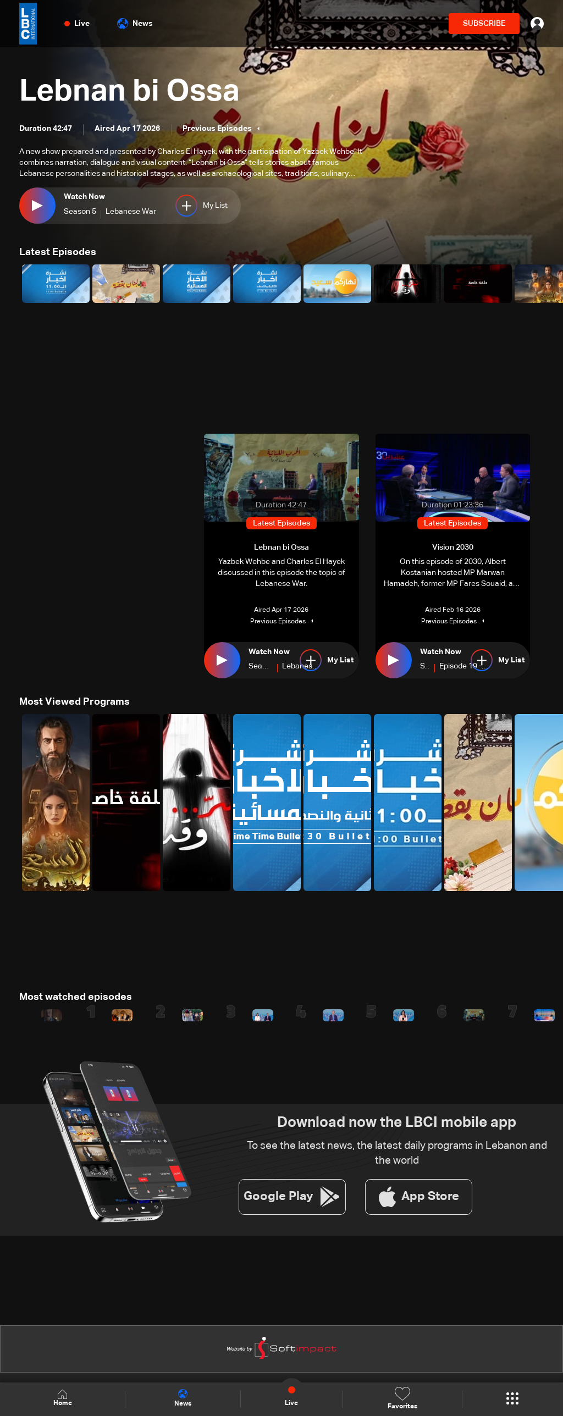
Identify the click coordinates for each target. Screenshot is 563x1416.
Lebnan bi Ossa (130, 92)
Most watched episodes (75, 997)
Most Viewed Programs (74, 702)
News (135, 23)
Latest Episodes (57, 252)
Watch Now (84, 197)
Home (62, 1399)
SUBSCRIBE (484, 23)
